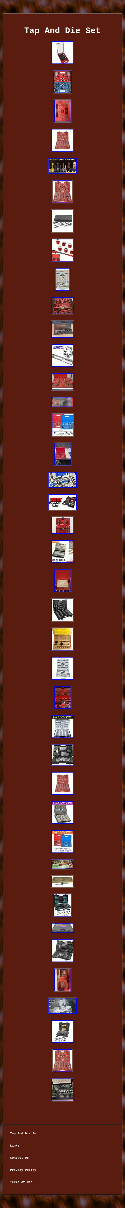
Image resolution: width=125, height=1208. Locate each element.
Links (14, 1145)
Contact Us (19, 1158)
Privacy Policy (23, 1170)
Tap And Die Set (24, 1133)
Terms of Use (21, 1182)
